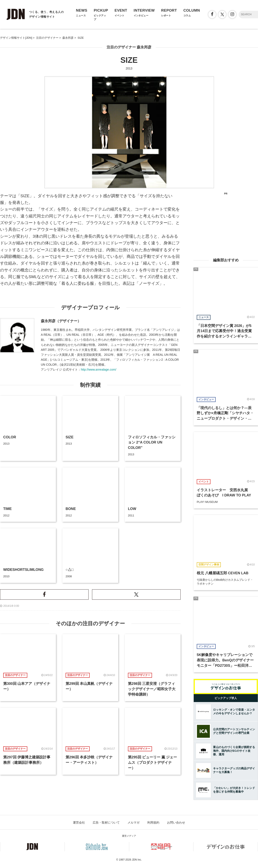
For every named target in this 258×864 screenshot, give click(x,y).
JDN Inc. (137, 859)
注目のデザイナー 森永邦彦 (129, 47)
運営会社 (79, 822)
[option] (129, 132)
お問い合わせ (176, 822)
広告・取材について (106, 822)
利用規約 (153, 822)
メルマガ (133, 822)
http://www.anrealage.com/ (98, 369)
